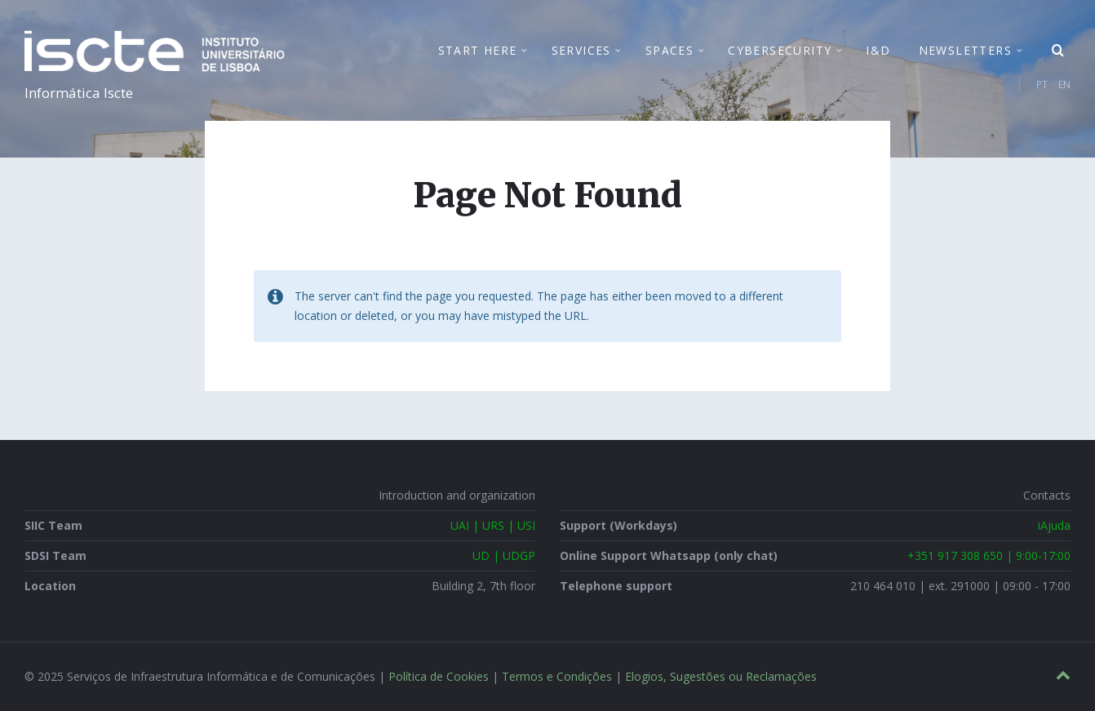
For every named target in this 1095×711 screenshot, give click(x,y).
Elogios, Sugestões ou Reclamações (721, 676)
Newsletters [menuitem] (965, 50)
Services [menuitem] (581, 50)
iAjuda (1054, 525)
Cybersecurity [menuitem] (779, 50)
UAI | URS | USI (492, 525)
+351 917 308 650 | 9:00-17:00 (989, 555)
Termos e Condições (557, 676)
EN (1064, 84)
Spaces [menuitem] (669, 50)
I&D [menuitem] (878, 50)
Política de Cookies (438, 676)
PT (1042, 84)
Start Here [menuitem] (477, 50)
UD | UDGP (503, 555)
